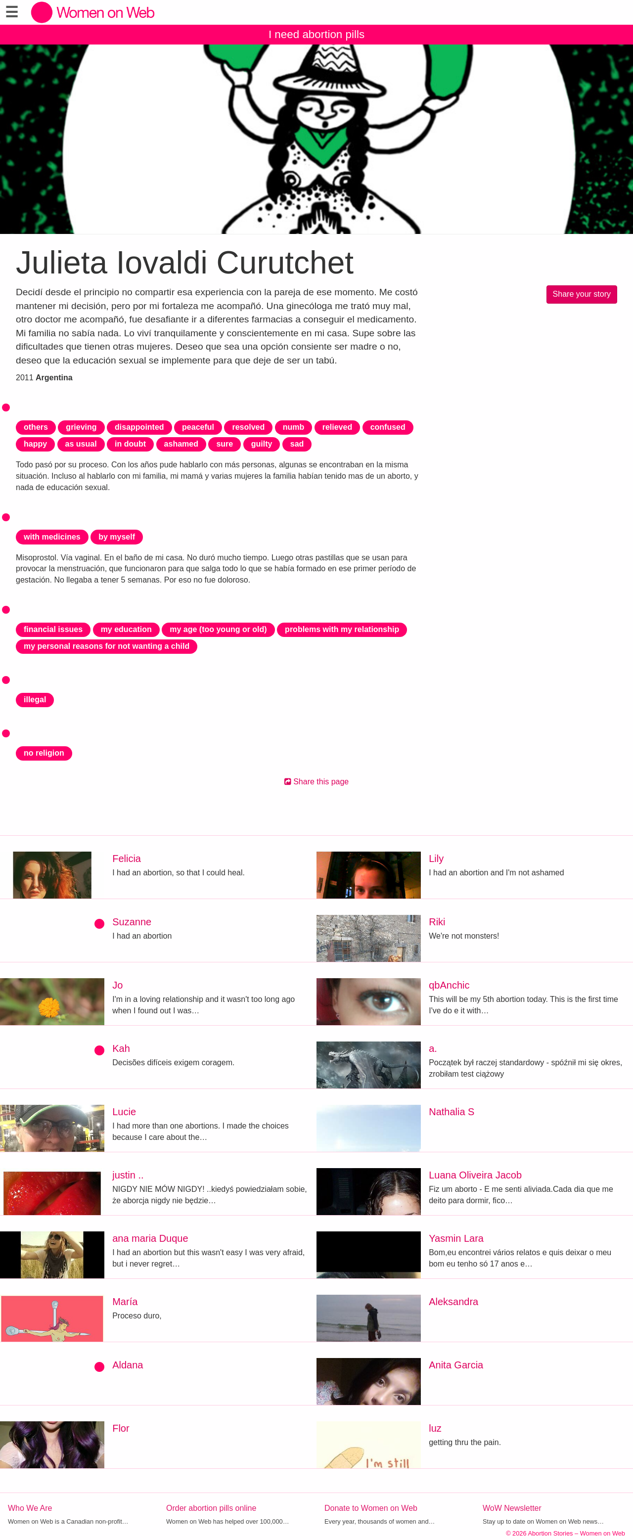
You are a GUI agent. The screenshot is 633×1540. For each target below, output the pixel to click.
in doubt (130, 444)
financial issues (53, 629)
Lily (436, 858)
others (36, 427)
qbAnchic (449, 985)
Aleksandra (453, 1301)
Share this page (316, 781)
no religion (44, 753)
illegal (35, 699)
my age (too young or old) (218, 629)
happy (35, 444)
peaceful (198, 427)
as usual (81, 444)
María (124, 1301)
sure (224, 444)
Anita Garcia (456, 1364)
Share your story (582, 294)
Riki (437, 921)
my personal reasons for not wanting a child (106, 646)
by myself (116, 537)
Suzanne (131, 921)
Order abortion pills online (211, 1508)
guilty (261, 444)
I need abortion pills (316, 34)
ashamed (181, 444)
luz (435, 1428)
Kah (121, 1048)
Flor (120, 1428)
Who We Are (30, 1508)
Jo (117, 985)
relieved (337, 427)
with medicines (52, 537)
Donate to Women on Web (370, 1508)
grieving (81, 427)
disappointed (139, 427)
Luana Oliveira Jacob (475, 1175)
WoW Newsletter (512, 1508)
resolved (248, 427)
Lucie (124, 1111)
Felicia (126, 858)
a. (433, 1048)
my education (126, 629)
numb (294, 427)
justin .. (127, 1175)
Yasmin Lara (456, 1238)
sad (297, 444)
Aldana (127, 1364)
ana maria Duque (150, 1238)
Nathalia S (451, 1111)
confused (388, 427)
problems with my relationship (342, 629)
